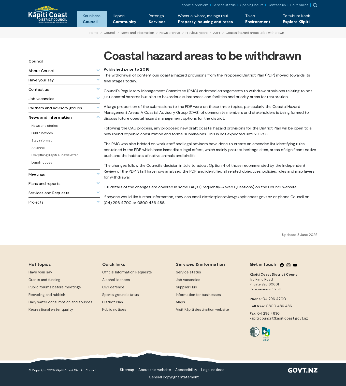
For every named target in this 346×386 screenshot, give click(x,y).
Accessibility (186, 369)
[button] (92, 19)
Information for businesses (198, 294)
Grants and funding (44, 279)
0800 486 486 (279, 306)
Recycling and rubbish (47, 294)
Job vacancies (188, 279)
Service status (224, 5)
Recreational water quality (51, 309)
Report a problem (194, 5)
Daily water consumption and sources (60, 302)
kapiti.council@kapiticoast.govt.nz (279, 318)
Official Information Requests (127, 272)
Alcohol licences (116, 279)
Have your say (40, 272)
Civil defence (113, 287)
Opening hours (251, 5)
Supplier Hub (186, 287)
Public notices (114, 309)
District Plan (112, 302)
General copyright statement (174, 377)
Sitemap (127, 369)
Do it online (299, 5)
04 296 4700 (274, 298)
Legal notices (212, 369)
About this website (154, 369)
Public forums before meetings (55, 287)
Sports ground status (120, 294)
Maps (180, 302)
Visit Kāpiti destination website (202, 309)
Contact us (277, 5)
